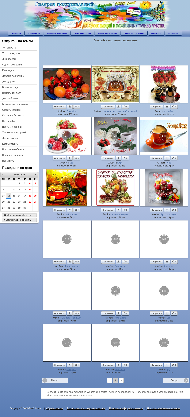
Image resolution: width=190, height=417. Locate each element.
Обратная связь (54, 408)
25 (30, 201)
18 (30, 195)
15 (14, 195)
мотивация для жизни (15, 104)
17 (24, 195)
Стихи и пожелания (82, 33)
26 (35, 201)
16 (19, 195)
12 (35, 189)
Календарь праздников (57, 33)
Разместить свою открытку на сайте (86, 408)
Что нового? (173, 33)
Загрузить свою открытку (17, 219)
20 (3, 201)
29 (14, 207)
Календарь (8, 70)
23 (19, 201)
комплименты (10, 143)
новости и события (13, 149)
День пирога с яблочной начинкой (120, 111)
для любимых (10, 98)
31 (24, 207)
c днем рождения (12, 64)
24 (24, 201)
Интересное (156, 33)
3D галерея (16, 33)
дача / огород (10, 138)
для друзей (8, 81)
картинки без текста (13, 115)
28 (8, 207)
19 (35, 195)
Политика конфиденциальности (126, 408)
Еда (71, 162)
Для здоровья (71, 266)
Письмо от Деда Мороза (134, 33)
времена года (10, 87)
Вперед (175, 380)
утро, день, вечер (12, 53)
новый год (8, 160)
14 (8, 195)
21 (8, 201)
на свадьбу (8, 121)
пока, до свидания (12, 155)
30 (19, 207)
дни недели (9, 59)
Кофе (119, 162)
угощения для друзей (14, 132)
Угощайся (71, 111)
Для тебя (168, 266)
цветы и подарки (12, 126)
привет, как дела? (12, 92)
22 (14, 201)
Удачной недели (120, 214)
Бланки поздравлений (107, 33)
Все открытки (34, 33)
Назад (54, 380)
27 (3, 207)
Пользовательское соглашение (163, 408)
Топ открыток (9, 47)
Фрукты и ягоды (168, 214)
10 (24, 189)
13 (3, 195)
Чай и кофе (71, 214)
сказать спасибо (11, 109)
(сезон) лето (120, 317)
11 (30, 189)
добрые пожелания (13, 76)
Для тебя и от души (71, 317)
